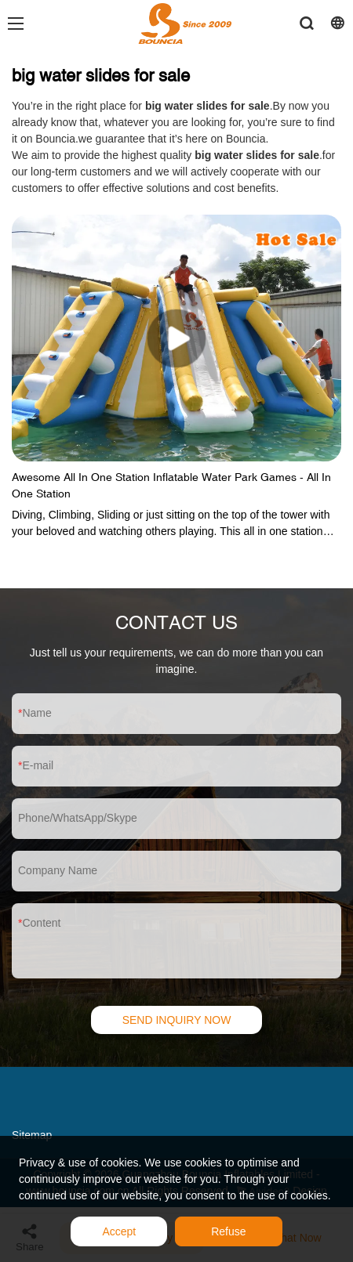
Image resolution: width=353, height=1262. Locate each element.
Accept (119, 1231)
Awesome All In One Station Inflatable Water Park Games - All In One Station (171, 485)
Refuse (228, 1231)
